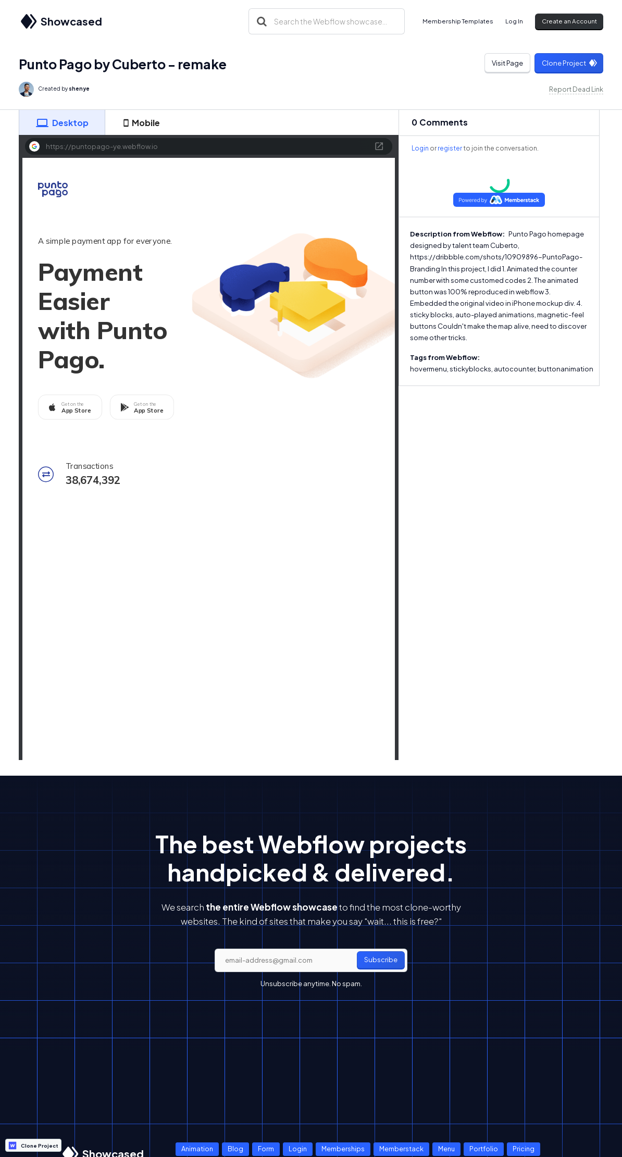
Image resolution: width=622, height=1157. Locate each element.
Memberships (343, 1148)
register (450, 148)
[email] (311, 961)
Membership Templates (457, 21)
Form (266, 1148)
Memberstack (401, 1148)
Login (420, 148)
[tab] (62, 122)
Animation (197, 1148)
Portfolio (483, 1148)
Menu (446, 1148)
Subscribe (380, 959)
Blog (235, 1148)
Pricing (523, 1148)
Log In (514, 21)
